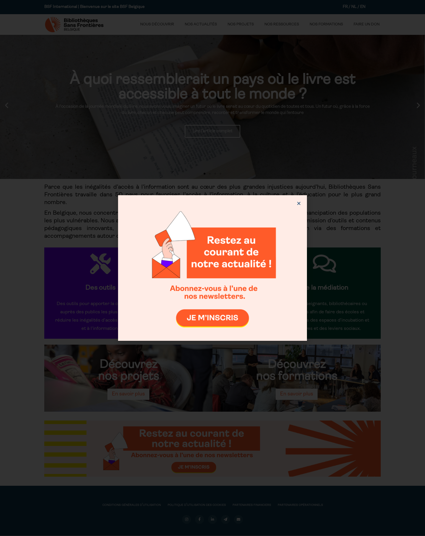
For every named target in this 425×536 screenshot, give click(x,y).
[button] (299, 203)
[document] (212, 268)
